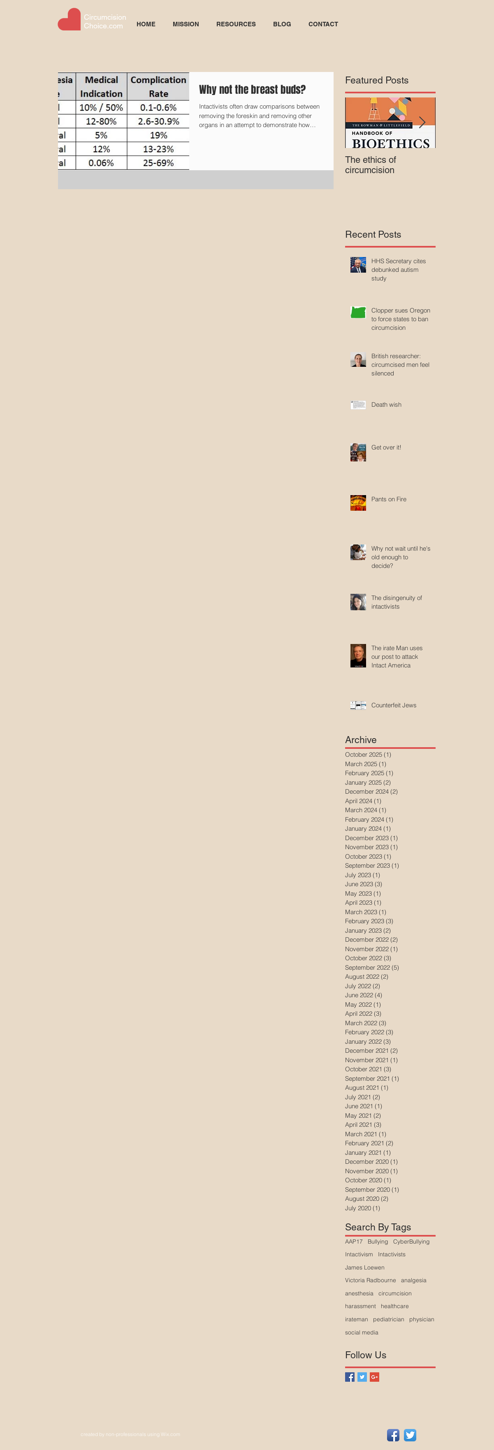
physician (421, 1319)
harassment (360, 1306)
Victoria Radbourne (370, 1280)
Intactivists (392, 1254)
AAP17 (354, 1241)
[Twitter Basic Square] (362, 1377)
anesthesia (359, 1293)
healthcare (395, 1306)
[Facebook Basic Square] (350, 1377)
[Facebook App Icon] (393, 1435)
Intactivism (359, 1254)
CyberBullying (411, 1241)
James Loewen (365, 1267)
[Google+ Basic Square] (374, 1377)
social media (361, 1332)
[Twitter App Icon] (410, 1435)
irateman (356, 1319)
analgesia (414, 1280)
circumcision (395, 1293)
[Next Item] (422, 122)
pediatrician (388, 1319)
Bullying (378, 1241)
